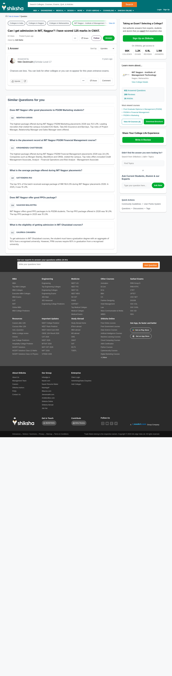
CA (102, 298)
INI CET (74, 298)
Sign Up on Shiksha (143, 38)
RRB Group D (135, 284)
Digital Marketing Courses (110, 355)
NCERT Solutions (18, 348)
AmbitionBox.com (48, 399)
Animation (104, 284)
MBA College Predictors (21, 312)
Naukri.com (46, 382)
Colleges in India (16, 23)
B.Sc (102, 291)
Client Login (75, 379)
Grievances (16, 435)
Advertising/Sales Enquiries (81, 382)
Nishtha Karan (24, 118)
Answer (108, 38)
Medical (60, 11)
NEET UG (75, 284)
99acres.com (46, 392)
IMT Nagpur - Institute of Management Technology (94, 23)
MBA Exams (16, 298)
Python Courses (106, 348)
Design (71, 11)
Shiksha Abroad (47, 406)
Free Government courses (110, 328)
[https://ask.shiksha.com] (14, 16)
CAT (14, 302)
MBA (36, 11)
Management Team (19, 382)
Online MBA (16, 309)
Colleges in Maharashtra (59, 23)
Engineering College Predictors (53, 305)
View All (112, 23)
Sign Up (166, 10)
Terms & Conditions (61, 435)
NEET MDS (75, 295)
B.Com (103, 288)
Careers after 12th (19, 324)
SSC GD (133, 312)
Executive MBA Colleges (21, 295)
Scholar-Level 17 (43, 62)
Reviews (129, 94)
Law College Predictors (20, 341)
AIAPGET (74, 305)
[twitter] (116, 424)
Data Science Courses (109, 331)
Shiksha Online (125, 11)
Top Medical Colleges (79, 309)
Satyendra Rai (24, 178)
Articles (128, 98)
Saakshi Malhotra (27, 206)
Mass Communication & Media (112, 312)
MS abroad (75, 335)
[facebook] (111, 424)
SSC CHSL (134, 309)
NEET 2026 (46, 341)
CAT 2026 (45, 338)
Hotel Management (108, 305)
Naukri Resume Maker (50, 385)
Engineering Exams (49, 295)
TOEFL (74, 352)
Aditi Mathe (19, 40)
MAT (14, 305)
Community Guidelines (131, 204)
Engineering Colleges (50, 291)
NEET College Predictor (50, 324)
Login (159, 10)
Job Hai (44, 410)
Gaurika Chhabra (26, 233)
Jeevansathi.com (48, 396)
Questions (126, 208)
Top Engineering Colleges (51, 288)
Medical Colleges (77, 312)
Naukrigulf (45, 389)
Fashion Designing (107, 302)
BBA (102, 295)
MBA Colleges (17, 291)
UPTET (133, 295)
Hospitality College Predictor (22, 345)
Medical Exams (76, 315)
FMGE (73, 302)
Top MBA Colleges (19, 288)
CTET (132, 291)
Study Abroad (93, 11)
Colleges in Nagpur (36, 23)
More (80, 11)
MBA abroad (75, 331)
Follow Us (105, 419)
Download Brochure (154, 121)
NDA (132, 315)
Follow (96, 38)
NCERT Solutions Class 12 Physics (25, 355)
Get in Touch (48, 419)
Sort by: (93, 48)
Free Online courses (108, 324)
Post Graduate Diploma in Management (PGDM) (142, 109)
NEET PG (74, 288)
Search (129, 4)
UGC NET (134, 298)
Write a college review (20, 335)
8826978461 (50, 424)
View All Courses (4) (132, 122)
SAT (72, 345)
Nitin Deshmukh (25, 62)
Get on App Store (141, 337)
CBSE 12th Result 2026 (50, 335)
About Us (15, 379)
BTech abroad (76, 328)
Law (102, 309)
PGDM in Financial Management (136, 112)
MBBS (103, 315)
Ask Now (158, 185)
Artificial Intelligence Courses (111, 335)
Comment (106, 80)
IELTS (73, 348)
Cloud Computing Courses (110, 341)
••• (74, 38)
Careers (15, 385)
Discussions (138, 208)
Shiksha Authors (18, 389)
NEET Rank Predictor (50, 328)
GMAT (73, 341)
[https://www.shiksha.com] (7, 16)
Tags (148, 208)
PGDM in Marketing (131, 115)
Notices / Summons (30, 435)
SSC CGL (133, 305)
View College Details (140, 82)
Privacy (41, 435)
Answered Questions (135, 90)
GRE (73, 338)
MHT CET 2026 (47, 348)
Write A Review (143, 140)
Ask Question (150, 266)
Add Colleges (76, 385)
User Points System (152, 204)
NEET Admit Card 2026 (50, 331)
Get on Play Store (141, 331)
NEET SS (74, 291)
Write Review (80, 424)
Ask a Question (18, 331)
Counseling (109, 11)
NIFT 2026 (46, 352)
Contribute (76, 419)
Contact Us (16, 396)
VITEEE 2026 (47, 355)
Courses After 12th (19, 328)
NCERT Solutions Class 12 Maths (24, 352)
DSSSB (133, 302)
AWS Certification (107, 345)
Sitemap (49, 435)
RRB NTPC (134, 288)
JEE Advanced (47, 302)
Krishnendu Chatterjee (30, 148)
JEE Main (45, 298)
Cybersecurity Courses (109, 352)
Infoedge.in (46, 379)
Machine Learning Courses (110, 338)
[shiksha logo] (24, 422)
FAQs (14, 392)
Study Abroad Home (78, 324)
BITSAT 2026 (47, 345)
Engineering (47, 11)
